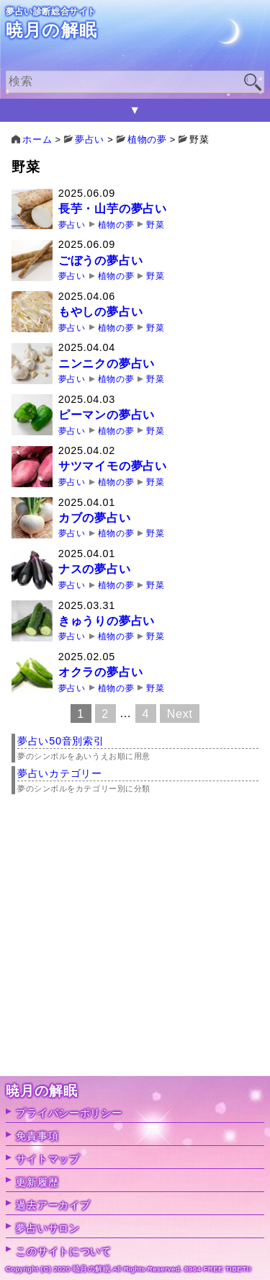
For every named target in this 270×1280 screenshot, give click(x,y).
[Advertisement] (135, 941)
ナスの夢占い (94, 569)
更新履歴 (37, 1182)
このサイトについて (63, 1251)
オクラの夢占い (100, 672)
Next (180, 713)
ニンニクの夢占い (106, 363)
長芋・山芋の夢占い (112, 209)
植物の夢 (116, 225)
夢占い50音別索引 (60, 741)
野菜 (155, 225)
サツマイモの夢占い (112, 466)
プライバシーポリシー (69, 1113)
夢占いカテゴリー (59, 773)
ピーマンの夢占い (106, 415)
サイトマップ (47, 1159)
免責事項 (37, 1136)
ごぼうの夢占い (100, 260)
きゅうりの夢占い (106, 621)
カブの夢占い (94, 518)
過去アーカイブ (53, 1205)
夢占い (72, 225)
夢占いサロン (47, 1228)
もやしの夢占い (100, 312)
